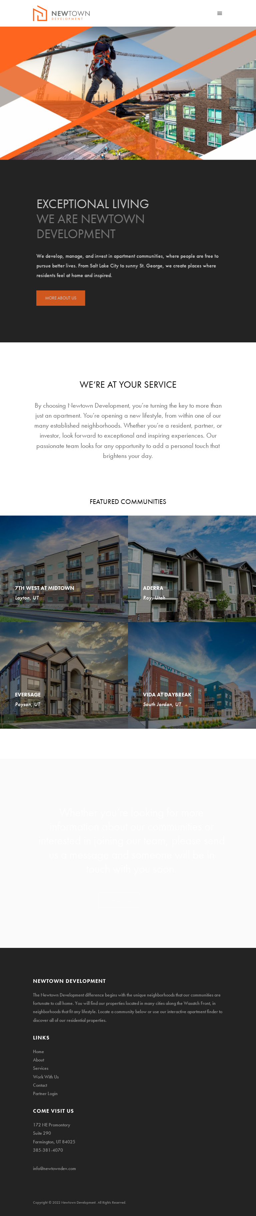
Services (40, 1068)
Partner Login (45, 1093)
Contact (40, 1085)
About (38, 1060)
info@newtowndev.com (54, 1168)
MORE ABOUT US (63, 298)
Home (38, 1051)
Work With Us (46, 1077)
